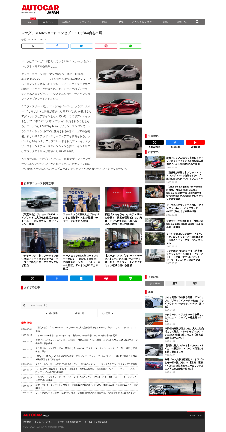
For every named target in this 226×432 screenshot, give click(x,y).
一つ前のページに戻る (36, 305)
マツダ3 (54, 106)
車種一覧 (182, 21)
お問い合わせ (102, 422)
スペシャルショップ (143, 21)
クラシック (85, 21)
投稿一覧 (79, 313)
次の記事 (106, 313)
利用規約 (27, 422)
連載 (165, 21)
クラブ (25, 73)
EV (29, 21)
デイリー (155, 283)
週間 (175, 283)
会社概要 (89, 422)
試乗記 (66, 21)
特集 (121, 21)
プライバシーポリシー (44, 422)
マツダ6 (54, 73)
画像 (104, 21)
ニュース (48, 21)
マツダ (25, 61)
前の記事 (53, 313)
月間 (195, 283)
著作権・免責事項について (69, 422)
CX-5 (48, 131)
